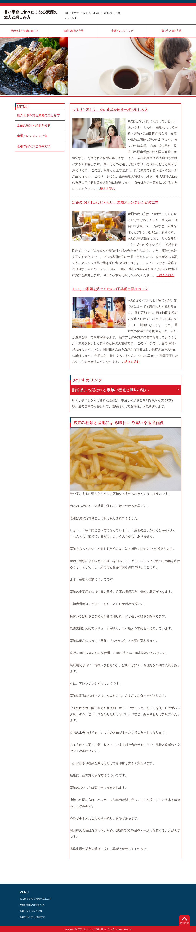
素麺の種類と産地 (73, 30)
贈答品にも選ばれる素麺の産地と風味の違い (110, 390)
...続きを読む (106, 188)
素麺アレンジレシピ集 (32, 135)
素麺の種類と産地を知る (34, 125)
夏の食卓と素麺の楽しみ (24, 30)
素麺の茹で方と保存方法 (34, 146)
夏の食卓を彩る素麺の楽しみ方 (38, 115)
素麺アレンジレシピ (122, 30)
